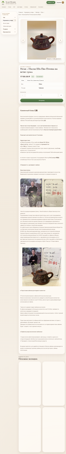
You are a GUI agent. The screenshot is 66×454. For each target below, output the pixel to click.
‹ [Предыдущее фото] (23, 40)
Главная (21, 12)
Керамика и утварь (29, 12)
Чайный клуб (33, 7)
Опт (14, 7)
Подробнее (34, 409)
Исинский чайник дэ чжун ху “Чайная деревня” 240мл (51, 392)
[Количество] (42, 95)
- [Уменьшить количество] (22, 95)
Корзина (60, 2)
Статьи (26, 7)
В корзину (42, 100)
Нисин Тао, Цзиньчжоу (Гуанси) (35, 80)
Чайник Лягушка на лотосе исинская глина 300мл (51, 444)
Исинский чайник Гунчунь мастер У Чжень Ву (27, 444)
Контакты (40, 7)
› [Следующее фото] (60, 40)
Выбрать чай (51, 2)
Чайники (37, 12)
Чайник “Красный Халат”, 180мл (27, 391)
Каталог (4, 7)
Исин (42, 12)
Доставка (19, 7)
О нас (9, 7)
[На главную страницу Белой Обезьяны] (23, 2)
